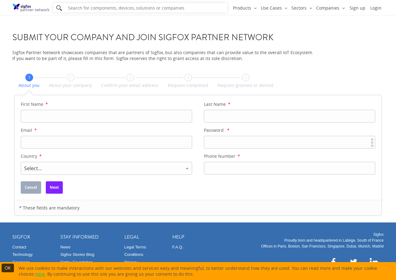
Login (375, 8)
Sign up (357, 8)
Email (29, 130)
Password (217, 130)
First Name (34, 104)
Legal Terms (135, 247)
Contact (19, 247)
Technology (22, 254)
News (65, 247)
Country (31, 156)
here (40, 274)
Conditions (133, 254)
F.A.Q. (177, 247)
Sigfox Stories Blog (77, 254)
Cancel (31, 187)
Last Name (217, 104)
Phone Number (222, 156)
